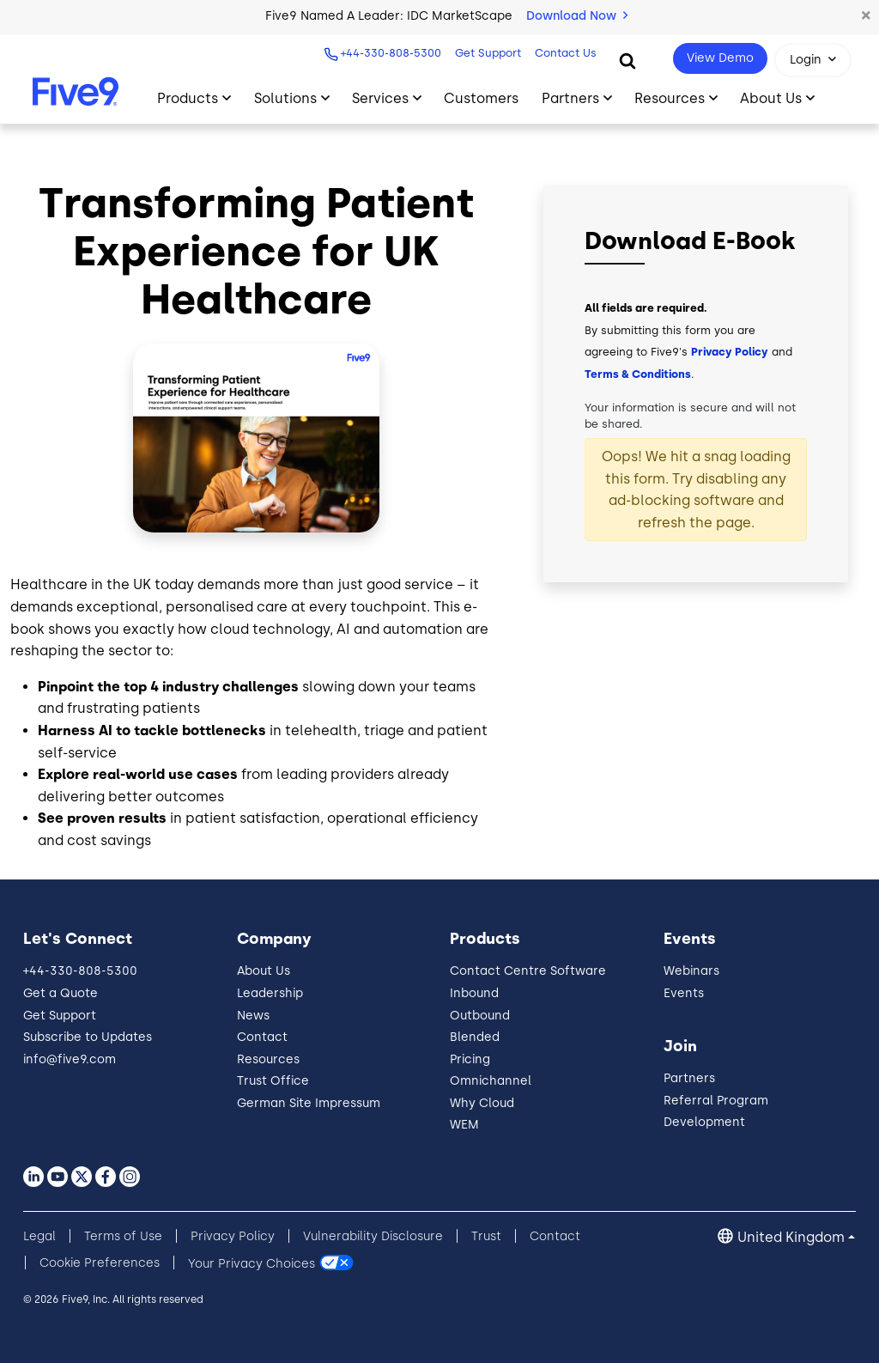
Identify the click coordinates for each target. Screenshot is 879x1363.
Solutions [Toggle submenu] (285, 98)
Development (704, 1122)
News (253, 1015)
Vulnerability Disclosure (373, 1236)
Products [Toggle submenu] (187, 98)
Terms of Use (123, 1236)
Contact (262, 1037)
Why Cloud (482, 1103)
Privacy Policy (729, 351)
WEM (464, 1124)
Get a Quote (60, 993)
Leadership (270, 993)
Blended (475, 1037)
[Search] (627, 60)
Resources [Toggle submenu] (669, 98)
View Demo (720, 58)
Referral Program (716, 1100)
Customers (481, 98)
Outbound (480, 1015)
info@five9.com (69, 1059)
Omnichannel (490, 1081)
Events (684, 993)
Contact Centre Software (528, 971)
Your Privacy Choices (251, 1263)
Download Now (576, 16)
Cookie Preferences (99, 1263)
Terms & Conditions (638, 374)
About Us (263, 971)
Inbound (474, 993)
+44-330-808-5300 (391, 52)
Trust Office (273, 1081)
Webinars (691, 971)
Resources (268, 1059)
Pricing (470, 1059)
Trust (486, 1236)
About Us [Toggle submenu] (771, 98)
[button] (866, 16)
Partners (689, 1078)
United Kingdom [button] (791, 1237)
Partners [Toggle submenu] (570, 98)
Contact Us (566, 52)
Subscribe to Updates (87, 1037)
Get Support (488, 52)
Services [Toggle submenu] (380, 98)
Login (805, 59)
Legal (39, 1236)
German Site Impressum (308, 1103)
